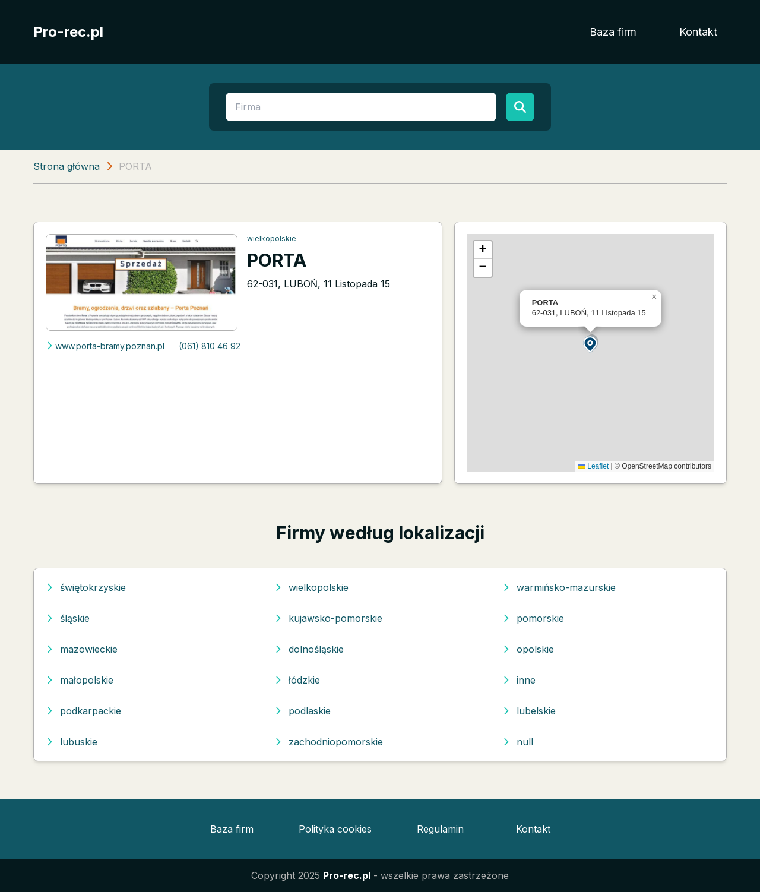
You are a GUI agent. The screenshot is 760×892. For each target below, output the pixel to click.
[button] (590, 343)
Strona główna (66, 166)
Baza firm (613, 32)
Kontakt (698, 32)
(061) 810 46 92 (209, 346)
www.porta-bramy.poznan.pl (105, 346)
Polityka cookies (335, 829)
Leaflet (593, 466)
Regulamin (440, 829)
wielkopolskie (271, 238)
